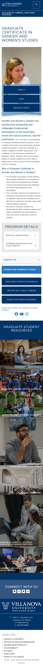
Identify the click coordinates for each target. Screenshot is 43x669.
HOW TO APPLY (33, 363)
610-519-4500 (23, 625)
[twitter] (19, 591)
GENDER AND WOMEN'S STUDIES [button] (19, 270)
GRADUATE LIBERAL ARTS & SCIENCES (21, 389)
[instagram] (28, 591)
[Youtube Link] (22, 315)
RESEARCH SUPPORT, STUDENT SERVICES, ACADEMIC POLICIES (16, 543)
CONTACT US (23, 623)
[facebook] (14, 591)
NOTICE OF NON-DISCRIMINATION (19, 642)
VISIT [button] (21, 99)
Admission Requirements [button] (21, 235)
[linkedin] (23, 591)
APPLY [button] (21, 90)
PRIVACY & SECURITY (14, 639)
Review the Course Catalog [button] (21, 290)
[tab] (21, 235)
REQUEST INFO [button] (21, 108)
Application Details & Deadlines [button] (21, 281)
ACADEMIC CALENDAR (29, 493)
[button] (21, 270)
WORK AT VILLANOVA (14, 657)
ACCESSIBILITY (11, 648)
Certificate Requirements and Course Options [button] (21, 244)
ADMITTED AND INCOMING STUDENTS (21, 415)
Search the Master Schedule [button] (21, 299)
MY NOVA (8, 651)
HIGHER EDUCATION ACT (15, 645)
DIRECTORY (9, 654)
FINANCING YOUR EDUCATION (25, 467)
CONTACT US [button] (9, 260)
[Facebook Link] (16, 315)
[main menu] (36, 4)
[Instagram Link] (26, 315)
